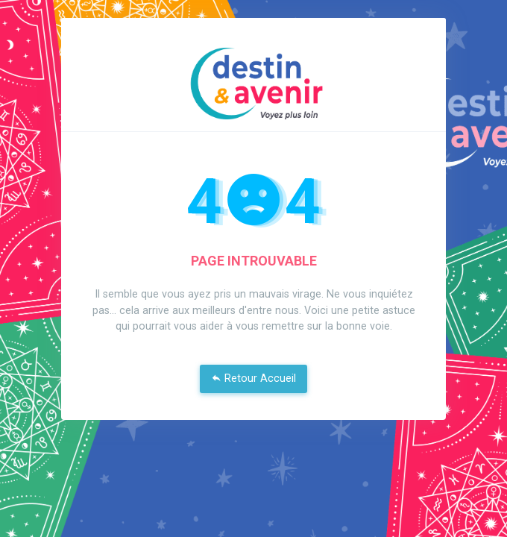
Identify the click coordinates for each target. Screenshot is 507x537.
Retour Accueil (253, 378)
